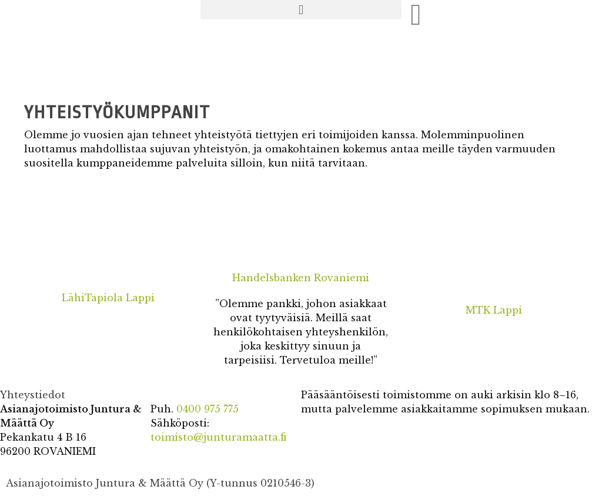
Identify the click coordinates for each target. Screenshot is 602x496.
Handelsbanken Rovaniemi (300, 278)
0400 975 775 (207, 409)
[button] (300, 9)
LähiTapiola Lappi (108, 298)
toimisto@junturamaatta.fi (218, 437)
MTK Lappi (494, 310)
